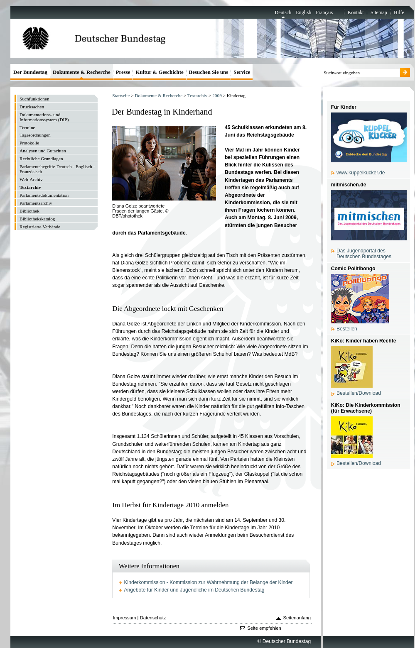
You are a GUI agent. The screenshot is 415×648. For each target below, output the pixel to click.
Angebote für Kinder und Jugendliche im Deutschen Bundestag (194, 590)
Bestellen (346, 329)
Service (241, 72)
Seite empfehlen (264, 628)
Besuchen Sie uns (208, 72)
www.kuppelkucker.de (360, 173)
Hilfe (399, 12)
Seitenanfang (297, 617)
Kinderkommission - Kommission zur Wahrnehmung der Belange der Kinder (208, 582)
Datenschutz (153, 617)
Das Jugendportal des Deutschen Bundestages (363, 253)
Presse (123, 72)
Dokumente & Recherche (158, 95)
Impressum (124, 617)
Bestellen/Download (358, 393)
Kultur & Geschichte (159, 72)
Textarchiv (197, 95)
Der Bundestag (30, 72)
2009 (217, 95)
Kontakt (356, 12)
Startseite (121, 95)
